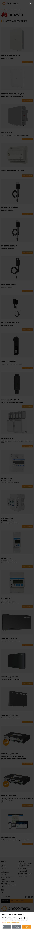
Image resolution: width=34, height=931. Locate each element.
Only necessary (7, 926)
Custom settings (17, 927)
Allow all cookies (26, 927)
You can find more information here (11, 922)
